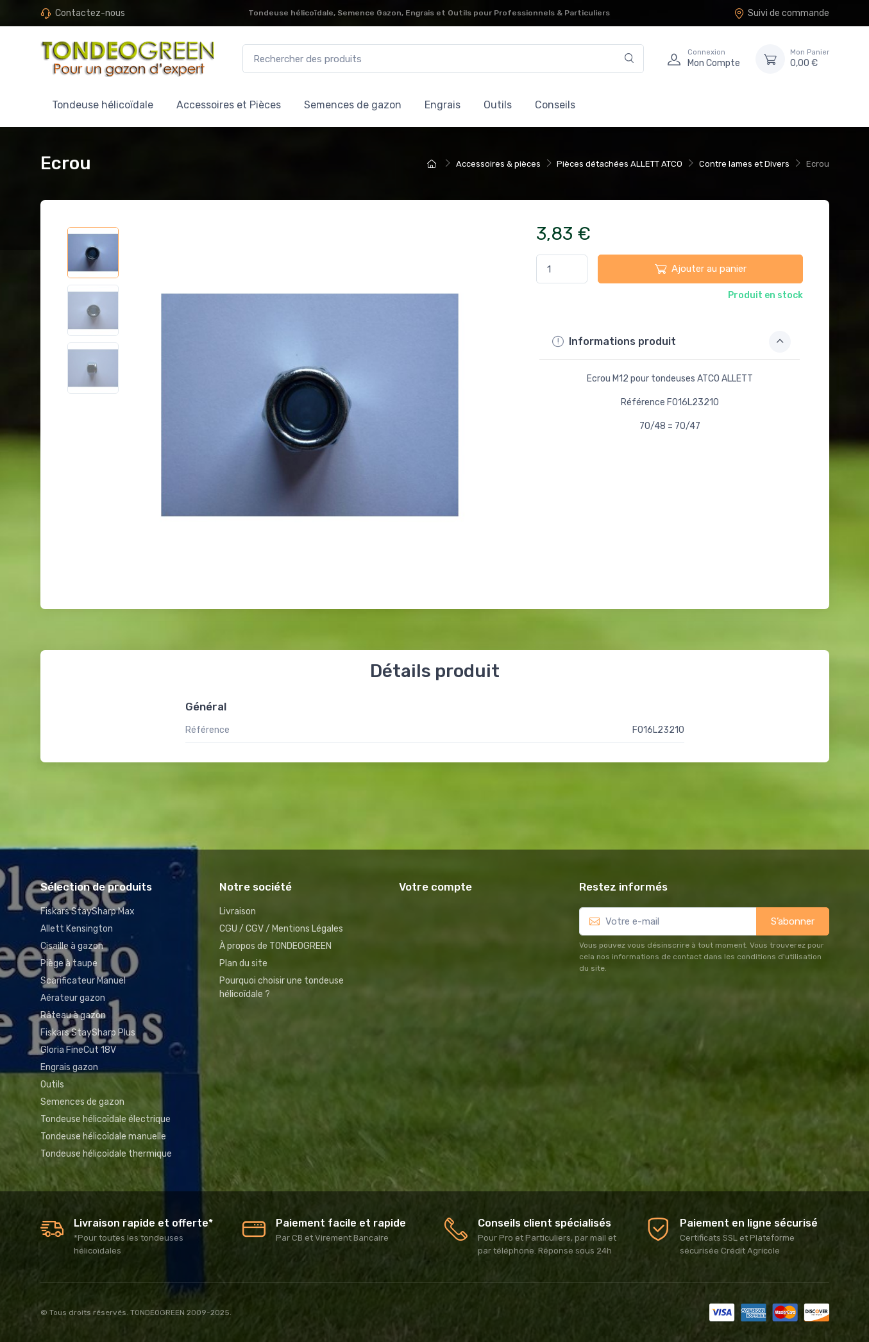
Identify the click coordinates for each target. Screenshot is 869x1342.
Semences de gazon (352, 105)
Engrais (442, 105)
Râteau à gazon (73, 1015)
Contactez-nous (90, 13)
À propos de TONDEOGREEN (275, 946)
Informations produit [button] (671, 342)
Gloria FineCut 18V (78, 1049)
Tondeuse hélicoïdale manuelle (103, 1136)
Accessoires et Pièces (228, 105)
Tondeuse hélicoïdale (102, 105)
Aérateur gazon (72, 998)
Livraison (237, 911)
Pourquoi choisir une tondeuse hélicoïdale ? (281, 987)
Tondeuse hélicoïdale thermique (106, 1153)
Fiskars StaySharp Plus (87, 1032)
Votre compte (435, 886)
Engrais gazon (69, 1067)
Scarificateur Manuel (83, 980)
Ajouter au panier (701, 268)
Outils (498, 105)
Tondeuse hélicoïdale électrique (105, 1119)
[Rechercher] (629, 58)
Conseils (555, 105)
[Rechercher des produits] (443, 58)
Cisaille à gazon (71, 946)
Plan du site (243, 963)
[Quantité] (561, 269)
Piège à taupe (68, 963)
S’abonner (792, 921)
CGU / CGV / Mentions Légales (281, 928)
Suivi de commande (781, 13)
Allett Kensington (76, 928)
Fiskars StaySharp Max (87, 911)
